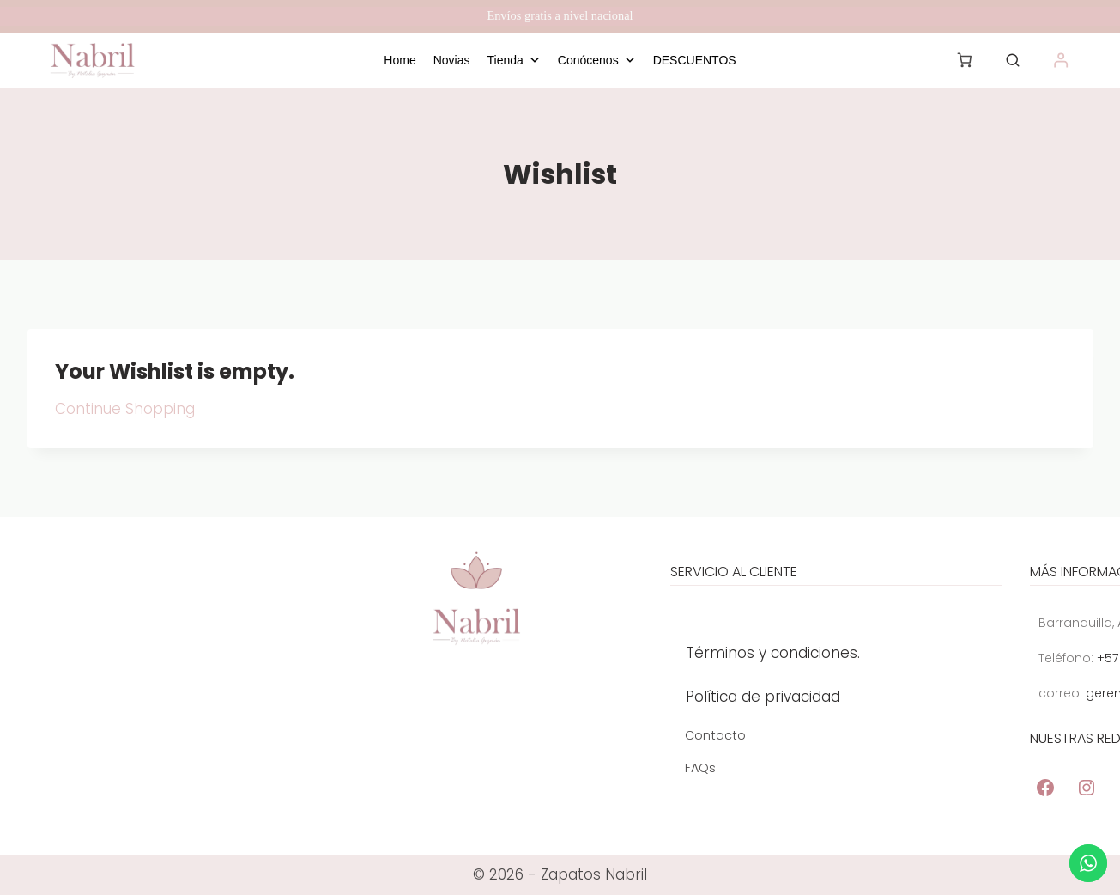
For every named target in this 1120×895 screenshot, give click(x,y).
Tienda (514, 60)
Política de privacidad (763, 704)
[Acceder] (1061, 59)
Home (399, 60)
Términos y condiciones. (773, 660)
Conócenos (597, 60)
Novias (451, 60)
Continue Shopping (125, 409)
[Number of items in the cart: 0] (965, 60)
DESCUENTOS (694, 60)
